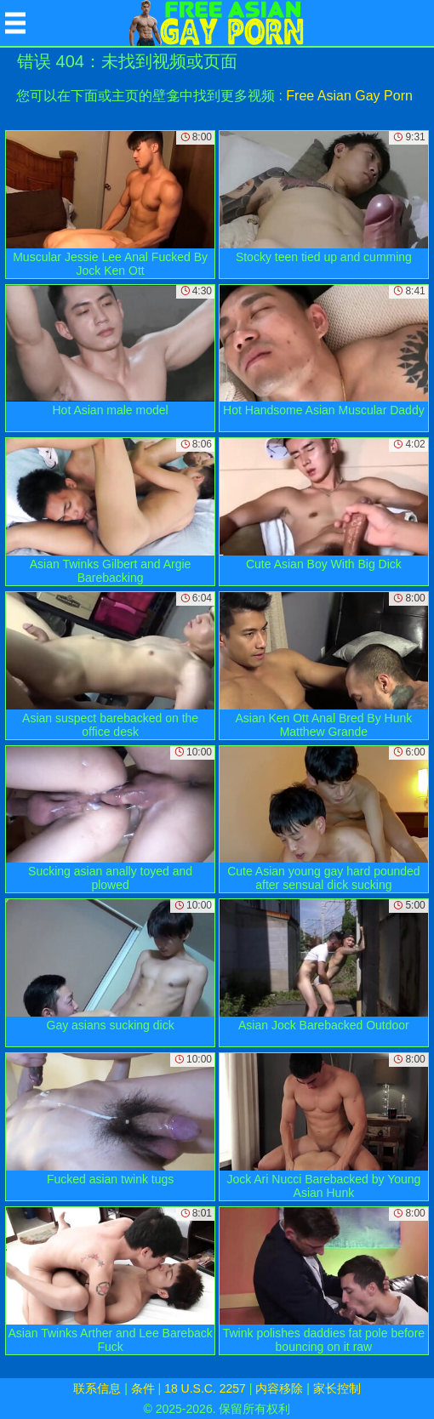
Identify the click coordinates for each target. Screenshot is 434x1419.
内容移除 (279, 1388)
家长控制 (337, 1388)
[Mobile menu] (15, 23)
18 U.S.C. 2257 (205, 1388)
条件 (143, 1388)
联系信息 (97, 1388)
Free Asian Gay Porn (349, 95)
